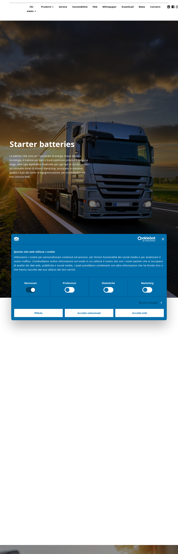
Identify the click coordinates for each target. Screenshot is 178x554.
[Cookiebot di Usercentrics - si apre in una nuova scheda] (140, 239)
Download (128, 6)
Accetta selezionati (89, 313)
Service (63, 6)
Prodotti (46, 6)
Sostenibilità (79, 6)
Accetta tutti (139, 313)
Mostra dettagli (148, 302)
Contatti (155, 6)
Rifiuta (38, 313)
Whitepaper (109, 6)
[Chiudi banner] (163, 239)
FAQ (95, 6)
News (142, 6)
